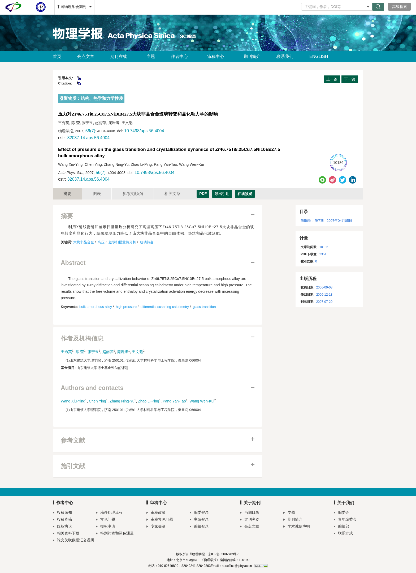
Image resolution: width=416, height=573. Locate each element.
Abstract (73, 263)
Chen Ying (97, 401)
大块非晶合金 (83, 242)
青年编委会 (345, 520)
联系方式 (343, 534)
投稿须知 (62, 513)
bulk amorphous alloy (95, 307)
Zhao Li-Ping (148, 401)
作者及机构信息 (82, 338)
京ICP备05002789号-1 (224, 554)
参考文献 (132, 193)
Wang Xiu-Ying (73, 401)
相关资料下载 (66, 534)
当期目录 (249, 513)
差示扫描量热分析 (122, 242)
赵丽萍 (108, 352)
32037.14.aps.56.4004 (88, 137)
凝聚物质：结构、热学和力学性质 (91, 98)
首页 (57, 56)
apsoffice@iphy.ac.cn (237, 566)
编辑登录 (199, 527)
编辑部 (341, 527)
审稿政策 (156, 513)
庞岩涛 (122, 352)
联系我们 (284, 56)
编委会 (341, 513)
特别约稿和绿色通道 (115, 534)
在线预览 (244, 194)
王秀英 (66, 352)
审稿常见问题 (159, 520)
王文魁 (137, 352)
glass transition (204, 307)
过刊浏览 (249, 520)
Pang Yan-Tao (174, 401)
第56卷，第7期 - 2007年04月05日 (326, 221)
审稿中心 (217, 56)
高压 (101, 242)
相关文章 (172, 193)
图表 (97, 193)
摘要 (67, 193)
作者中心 (181, 56)
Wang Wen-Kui (201, 401)
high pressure (126, 307)
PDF (203, 194)
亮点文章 (85, 56)
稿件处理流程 (109, 513)
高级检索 (399, 7)
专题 (150, 56)
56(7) (90, 131)
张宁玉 (93, 352)
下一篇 (349, 79)
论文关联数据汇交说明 (73, 541)
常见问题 (105, 520)
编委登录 (199, 513)
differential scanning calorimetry (165, 307)
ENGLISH (318, 56)
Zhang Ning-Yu (122, 401)
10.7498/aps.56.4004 (144, 131)
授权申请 (105, 527)
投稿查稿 (62, 520)
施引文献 (73, 466)
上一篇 (331, 79)
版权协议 (62, 527)
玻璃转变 (147, 242)
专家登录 (156, 527)
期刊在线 (120, 56)
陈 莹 (80, 352)
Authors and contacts (92, 388)
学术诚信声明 (296, 527)
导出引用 (222, 194)
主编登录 (199, 520)
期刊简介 (252, 56)
